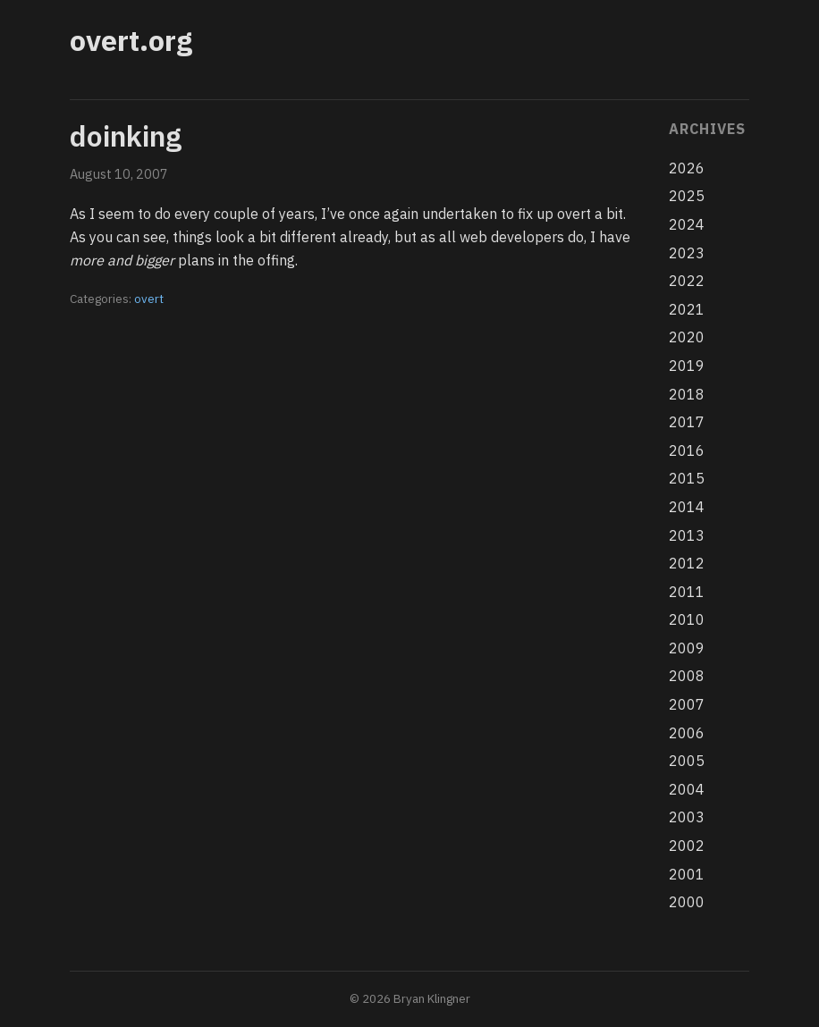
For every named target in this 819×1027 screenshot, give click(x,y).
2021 (687, 309)
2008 (687, 676)
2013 (687, 535)
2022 (687, 281)
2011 (687, 592)
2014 (687, 507)
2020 (687, 337)
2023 (687, 253)
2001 (687, 874)
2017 (687, 422)
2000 (687, 902)
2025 (687, 196)
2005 (687, 761)
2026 (687, 168)
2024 (687, 224)
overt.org (131, 40)
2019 (687, 366)
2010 (687, 619)
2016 (687, 450)
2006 (687, 733)
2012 (687, 563)
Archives (707, 129)
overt (149, 298)
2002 (687, 845)
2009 (687, 648)
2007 (687, 704)
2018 (687, 394)
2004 (687, 789)
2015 (687, 478)
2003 (687, 817)
